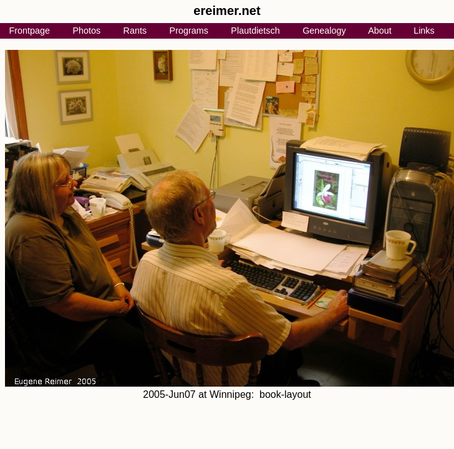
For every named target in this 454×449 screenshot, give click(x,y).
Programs (189, 31)
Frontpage (29, 31)
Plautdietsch (255, 31)
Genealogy (324, 31)
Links (424, 31)
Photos (86, 31)
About (380, 31)
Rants (135, 31)
